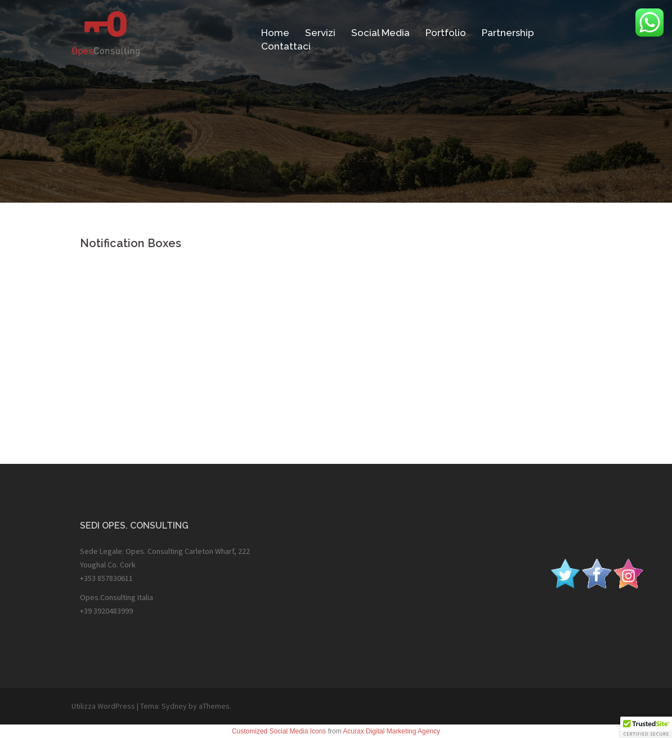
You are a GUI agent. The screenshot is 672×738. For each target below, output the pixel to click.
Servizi (320, 32)
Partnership (508, 32)
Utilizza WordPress (103, 706)
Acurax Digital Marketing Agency (391, 731)
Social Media (380, 32)
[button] (646, 727)
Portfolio (445, 32)
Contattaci (286, 46)
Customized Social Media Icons (279, 731)
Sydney (174, 706)
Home (275, 32)
